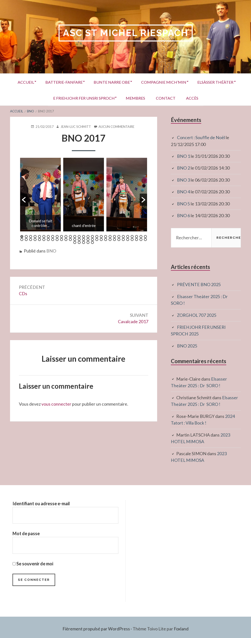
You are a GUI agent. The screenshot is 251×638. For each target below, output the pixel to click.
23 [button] (118, 236)
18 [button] (96, 236)
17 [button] (92, 236)
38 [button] (57, 239)
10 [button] (61, 236)
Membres (159, 97)
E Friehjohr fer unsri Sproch (105, 97)
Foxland (181, 625)
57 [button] (140, 239)
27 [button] (136, 236)
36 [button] (48, 239)
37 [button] (52, 239)
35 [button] (43, 239)
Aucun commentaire (117, 126)
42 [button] (74, 239)
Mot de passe (26, 530)
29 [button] (145, 236)
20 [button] (105, 236)
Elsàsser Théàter (44, 97)
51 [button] (114, 239)
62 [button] (88, 242)
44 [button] (83, 239)
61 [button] (83, 242)
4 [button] (35, 236)
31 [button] (26, 239)
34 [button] (39, 239)
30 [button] (21, 239)
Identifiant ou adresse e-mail (41, 500)
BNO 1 (183, 156)
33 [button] (35, 239)
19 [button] (101, 236)
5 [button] (39, 236)
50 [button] (110, 239)
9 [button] (57, 236)
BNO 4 (183, 191)
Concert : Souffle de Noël (201, 137)
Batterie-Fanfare (86, 82)
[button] (23, 199)
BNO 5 (183, 203)
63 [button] (92, 242)
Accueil (46, 82)
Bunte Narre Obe (136, 82)
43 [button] (79, 239)
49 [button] (105, 239)
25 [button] (127, 236)
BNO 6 (183, 214)
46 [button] (92, 239)
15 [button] (83, 236)
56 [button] (136, 239)
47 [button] (96, 239)
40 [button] (65, 239)
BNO (51, 250)
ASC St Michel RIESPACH (125, 33)
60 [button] (79, 242)
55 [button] (132, 239)
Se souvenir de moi (33, 560)
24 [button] (123, 236)
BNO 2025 (187, 343)
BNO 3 (183, 179)
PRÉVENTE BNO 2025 (199, 283)
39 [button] (61, 239)
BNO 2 (183, 167)
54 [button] (127, 239)
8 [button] (52, 236)
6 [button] (43, 236)
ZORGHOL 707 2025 (197, 313)
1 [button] (21, 236)
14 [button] (79, 236)
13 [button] (74, 236)
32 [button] (30, 239)
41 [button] (70, 239)
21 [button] (110, 236)
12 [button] (70, 236)
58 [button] (145, 239)
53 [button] (123, 239)
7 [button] (48, 236)
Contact (191, 97)
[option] (40, 194)
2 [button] (26, 236)
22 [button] (114, 236)
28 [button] (140, 236)
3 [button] (30, 236)
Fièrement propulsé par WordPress (96, 625)
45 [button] (88, 239)
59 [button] (74, 242)
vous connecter (56, 404)
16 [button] (88, 236)
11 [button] (65, 236)
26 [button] (132, 236)
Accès (219, 97)
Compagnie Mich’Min (189, 82)
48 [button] (101, 239)
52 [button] (118, 239)
